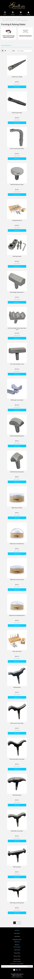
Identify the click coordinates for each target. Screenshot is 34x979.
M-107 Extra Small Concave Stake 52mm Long (17, 329)
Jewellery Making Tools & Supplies (13, 18)
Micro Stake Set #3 (17, 651)
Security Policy (17, 959)
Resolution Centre (17, 939)
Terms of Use (17, 949)
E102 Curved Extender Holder (17, 148)
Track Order (17, 936)
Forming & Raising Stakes (21, 20)
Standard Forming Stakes (25, 36)
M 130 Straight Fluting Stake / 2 (17, 292)
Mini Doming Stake (17, 795)
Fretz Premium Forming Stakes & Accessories (8, 36)
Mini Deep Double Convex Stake (17, 759)
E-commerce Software (15, 976)
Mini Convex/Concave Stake (17, 723)
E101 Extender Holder (17, 112)
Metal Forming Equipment (8, 20)
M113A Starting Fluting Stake (17, 436)
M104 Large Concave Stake (17, 400)
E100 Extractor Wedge (17, 76)
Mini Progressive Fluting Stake (17, 902)
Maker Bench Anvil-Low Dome (17, 579)
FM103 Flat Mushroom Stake (16, 184)
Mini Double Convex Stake (17, 831)
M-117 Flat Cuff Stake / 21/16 (17, 364)
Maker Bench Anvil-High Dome (17, 543)
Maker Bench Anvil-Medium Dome (17, 615)
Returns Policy (17, 956)
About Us (17, 944)
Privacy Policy (17, 953)
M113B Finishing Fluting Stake (17, 471)
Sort (13, 50)
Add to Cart (17, 86)
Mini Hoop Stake (17, 866)
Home (2, 18)
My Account (17, 933)
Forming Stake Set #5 (17, 220)
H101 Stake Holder (17, 256)
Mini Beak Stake (17, 687)
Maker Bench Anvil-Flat (17, 507)
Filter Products (6, 45)
